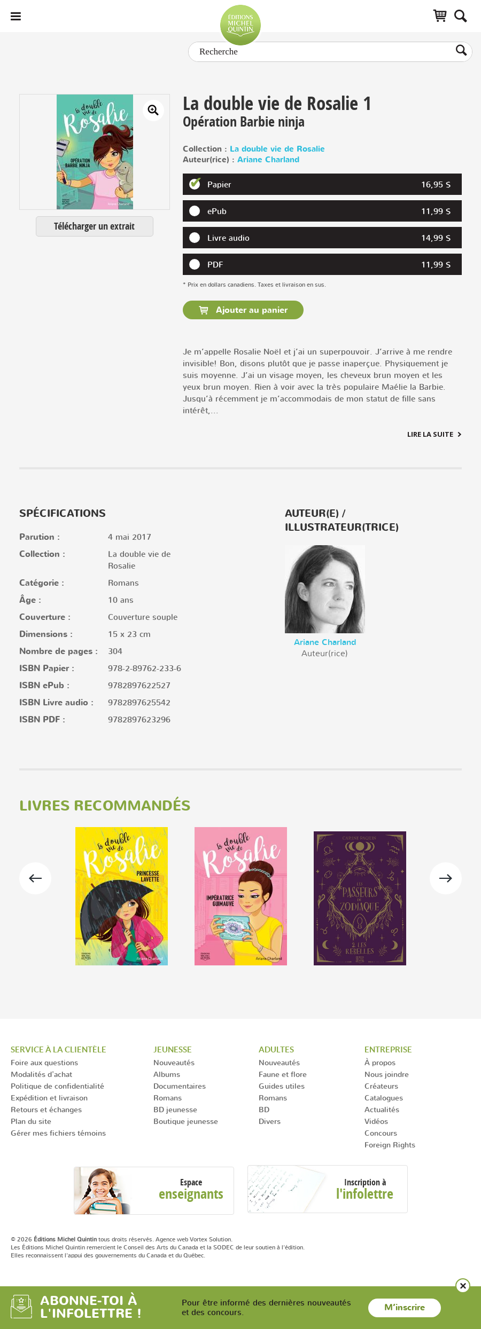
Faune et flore (283, 1074)
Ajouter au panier (250, 310)
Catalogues (383, 1097)
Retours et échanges (46, 1109)
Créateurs (381, 1085)
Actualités (381, 1109)
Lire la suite (430, 434)
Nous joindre (386, 1074)
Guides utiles (282, 1085)
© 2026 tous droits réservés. (82, 1239)
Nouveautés (174, 1062)
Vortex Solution (210, 1239)
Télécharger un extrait (94, 226)
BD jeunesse (175, 1109)
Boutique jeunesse (185, 1121)
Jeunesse (172, 1049)
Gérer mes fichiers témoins (58, 1132)
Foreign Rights (389, 1144)
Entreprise (388, 1049)
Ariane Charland (268, 160)
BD (264, 1109)
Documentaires (179, 1085)
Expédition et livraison (49, 1097)
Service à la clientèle (58, 1049)
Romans (167, 1097)
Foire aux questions (44, 1062)
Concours (380, 1132)
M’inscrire (404, 1308)
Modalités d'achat (41, 1074)
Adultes (276, 1049)
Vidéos (376, 1121)
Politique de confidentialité (57, 1085)
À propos (379, 1062)
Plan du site (31, 1121)
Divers (270, 1121)
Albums (166, 1074)
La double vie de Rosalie (277, 149)
